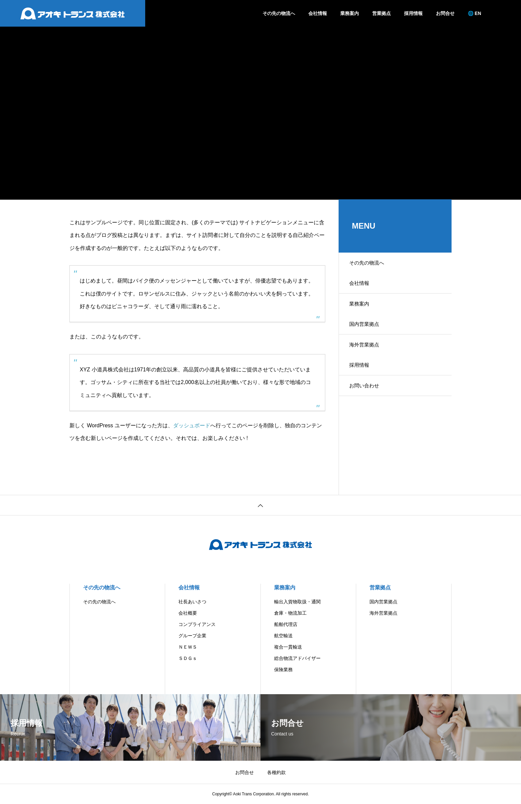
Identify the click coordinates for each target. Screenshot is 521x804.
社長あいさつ (192, 601)
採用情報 (413, 13)
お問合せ (445, 13)
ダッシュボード (191, 425)
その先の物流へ (278, 13)
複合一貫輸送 (288, 647)
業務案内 (349, 13)
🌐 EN (474, 13)
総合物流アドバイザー (297, 658)
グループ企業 (192, 635)
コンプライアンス (197, 624)
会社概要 (187, 613)
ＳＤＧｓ (187, 658)
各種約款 (276, 772)
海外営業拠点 (368, 357)
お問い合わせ (368, 404)
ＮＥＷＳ (187, 647)
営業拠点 (381, 13)
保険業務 (283, 669)
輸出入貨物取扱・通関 (297, 601)
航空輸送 (283, 635)
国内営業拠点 (368, 334)
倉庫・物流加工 (290, 613)
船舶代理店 (285, 624)
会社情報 (317, 13)
